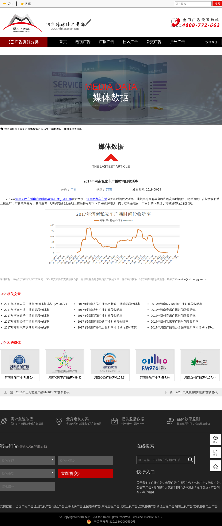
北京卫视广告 (129, 506)
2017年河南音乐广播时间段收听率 (173, 309)
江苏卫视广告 (147, 506)
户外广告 (177, 42)
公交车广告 (144, 487)
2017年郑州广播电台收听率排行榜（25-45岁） (108, 327)
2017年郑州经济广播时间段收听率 (26, 321)
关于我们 (142, 482)
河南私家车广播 (97, 199)
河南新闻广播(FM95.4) (20, 377)
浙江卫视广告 (165, 506)
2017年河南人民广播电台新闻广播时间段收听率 (108, 304)
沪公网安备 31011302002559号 (114, 521)
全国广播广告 (24, 506)
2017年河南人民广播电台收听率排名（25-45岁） (36, 304)
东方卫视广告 (110, 506)
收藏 (26, 3)
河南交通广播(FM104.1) (110, 377)
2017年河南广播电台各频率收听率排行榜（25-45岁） (183, 327)
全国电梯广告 (92, 506)
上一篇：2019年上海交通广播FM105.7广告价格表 (37, 392)
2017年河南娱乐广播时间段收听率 (26, 315)
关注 (8, 3)
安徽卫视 (199, 506)
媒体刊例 (174, 487)
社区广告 (130, 42)
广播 (73, 189)
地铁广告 (214, 482)
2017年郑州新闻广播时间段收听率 (99, 315)
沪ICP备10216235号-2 (147, 517)
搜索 (217, 3)
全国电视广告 (43, 506)
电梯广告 (200, 482)
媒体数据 (33, 128)
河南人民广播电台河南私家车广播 (37, 199)
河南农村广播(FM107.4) (200, 377)
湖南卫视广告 (184, 506)
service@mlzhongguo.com (192, 279)
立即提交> (70, 473)
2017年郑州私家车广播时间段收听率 (175, 321)
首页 (63, 42)
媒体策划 (188, 487)
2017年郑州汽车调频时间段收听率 (26, 327)
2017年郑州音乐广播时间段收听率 (173, 315)
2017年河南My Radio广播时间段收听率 (176, 304)
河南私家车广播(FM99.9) (64, 377)
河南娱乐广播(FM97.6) (155, 377)
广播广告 (106, 42)
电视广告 (83, 42)
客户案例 (148, 492)
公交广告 (153, 42)
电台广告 (212, 506)
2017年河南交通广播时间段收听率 (26, 309)
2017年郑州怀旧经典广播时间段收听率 (102, 321)
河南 (109, 189)
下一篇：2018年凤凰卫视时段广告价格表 (191, 392)
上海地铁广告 (74, 506)
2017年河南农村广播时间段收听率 (99, 309)
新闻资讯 (160, 487)
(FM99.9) (66, 199)
